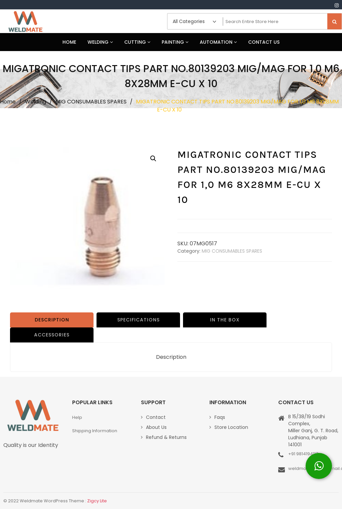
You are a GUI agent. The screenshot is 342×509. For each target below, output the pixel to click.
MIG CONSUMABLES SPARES (91, 101)
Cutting (137, 42)
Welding (100, 42)
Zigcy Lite (97, 501)
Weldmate (25, 21)
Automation (218, 42)
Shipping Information (94, 431)
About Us (156, 427)
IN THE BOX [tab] (224, 319)
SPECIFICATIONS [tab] (138, 319)
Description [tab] (52, 319)
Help (77, 417)
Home (69, 42)
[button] (153, 159)
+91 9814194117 (303, 454)
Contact (156, 417)
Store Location (231, 427)
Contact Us (264, 42)
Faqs (219, 417)
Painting (175, 42)
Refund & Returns (166, 437)
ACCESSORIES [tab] (51, 334)
